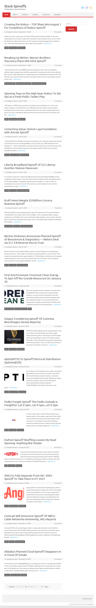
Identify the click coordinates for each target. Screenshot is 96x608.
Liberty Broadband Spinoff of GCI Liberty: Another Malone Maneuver (30, 166)
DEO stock (21, 349)
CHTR (6, 190)
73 (42, 586)
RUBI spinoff (13, 48)
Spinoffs (24, 14)
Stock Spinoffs (15, 6)
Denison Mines (9, 309)
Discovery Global (10, 83)
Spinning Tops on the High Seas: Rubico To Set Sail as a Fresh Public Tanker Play (32, 95)
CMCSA (12, 541)
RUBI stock (21, 48)
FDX (6, 430)
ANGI (6, 506)
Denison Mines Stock (21, 309)
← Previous (10, 586)
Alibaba (24, 575)
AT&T (6, 541)
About (15, 14)
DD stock (18, 465)
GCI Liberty (13, 190)
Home (6, 14)
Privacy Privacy (87, 598)
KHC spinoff (8, 226)
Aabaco (7, 575)
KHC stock (16, 226)
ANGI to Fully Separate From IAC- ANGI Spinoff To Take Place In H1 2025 (28, 477)
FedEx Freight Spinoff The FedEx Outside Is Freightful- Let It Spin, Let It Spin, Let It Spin (31, 403)
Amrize (7, 155)
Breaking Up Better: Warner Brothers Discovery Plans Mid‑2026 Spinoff (27, 59)
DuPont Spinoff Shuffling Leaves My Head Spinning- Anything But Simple (30, 441)
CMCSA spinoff (20, 541)
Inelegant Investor (12, 32)
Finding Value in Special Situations (15, 9)
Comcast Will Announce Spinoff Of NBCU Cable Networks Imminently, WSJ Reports (30, 517)
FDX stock (20, 430)
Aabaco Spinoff (15, 575)
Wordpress (90, 604)
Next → (47, 586)
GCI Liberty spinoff (23, 190)
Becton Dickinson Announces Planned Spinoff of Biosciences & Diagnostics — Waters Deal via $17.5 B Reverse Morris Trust (32, 239)
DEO (6, 349)
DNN (29, 309)
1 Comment (58, 65)
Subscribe (57, 14)
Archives (35, 14)
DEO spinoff (12, 349)
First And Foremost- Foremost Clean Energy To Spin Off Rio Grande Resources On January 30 (32, 278)
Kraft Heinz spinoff (26, 226)
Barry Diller (22, 506)
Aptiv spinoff (13, 392)
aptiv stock (22, 392)
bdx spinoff (12, 265)
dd (6, 465)
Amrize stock (24, 155)
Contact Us (46, 14)
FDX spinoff (12, 430)
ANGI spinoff (13, 506)
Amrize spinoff (15, 155)
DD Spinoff (11, 465)
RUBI (6, 48)
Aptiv (6, 392)
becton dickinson (22, 265)
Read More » (48, 43)
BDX (6, 265)
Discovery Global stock (39, 83)
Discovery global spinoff (24, 83)
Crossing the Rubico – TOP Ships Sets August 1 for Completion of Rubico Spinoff (32, 26)
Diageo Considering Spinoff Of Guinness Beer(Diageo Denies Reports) (29, 320)
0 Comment (58, 32)
